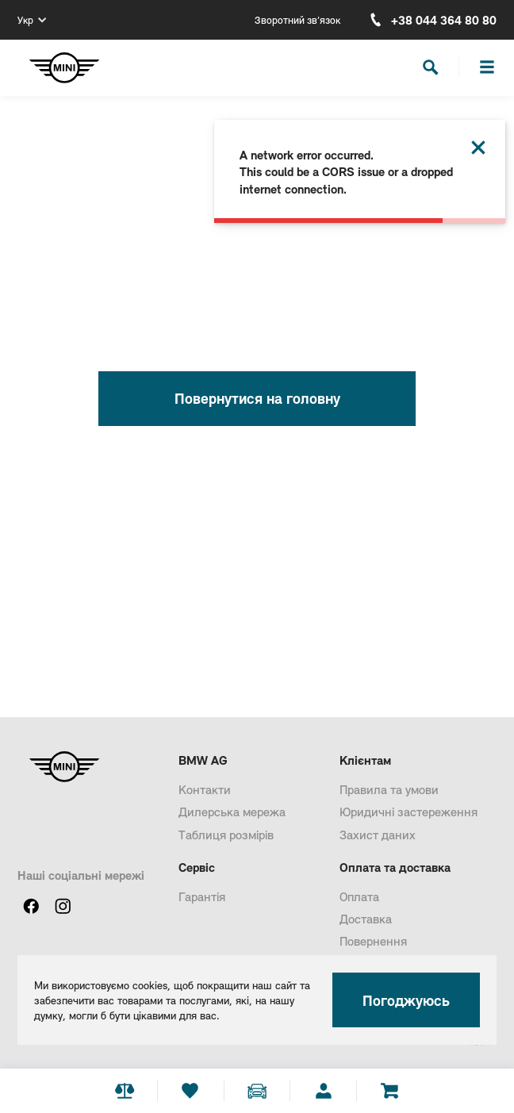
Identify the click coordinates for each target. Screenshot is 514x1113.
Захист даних (377, 834)
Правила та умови (389, 789)
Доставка (365, 918)
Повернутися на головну (257, 397)
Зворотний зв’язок (297, 19)
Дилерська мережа (232, 811)
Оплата (359, 896)
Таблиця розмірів (226, 834)
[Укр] (32, 20)
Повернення (373, 940)
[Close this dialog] (478, 147)
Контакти (204, 789)
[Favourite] (190, 1090)
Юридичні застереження (408, 811)
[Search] (430, 67)
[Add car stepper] (257, 1090)
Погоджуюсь (406, 999)
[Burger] (487, 67)
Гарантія (201, 896)
